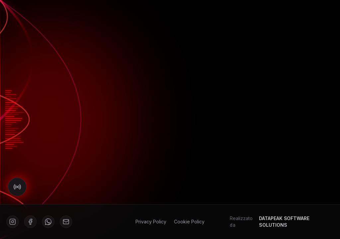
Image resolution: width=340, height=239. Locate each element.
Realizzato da (280, 221)
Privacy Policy (151, 221)
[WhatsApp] (49, 221)
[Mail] (67, 221)
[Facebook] (32, 221)
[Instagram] (14, 221)
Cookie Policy (189, 221)
